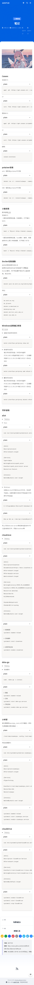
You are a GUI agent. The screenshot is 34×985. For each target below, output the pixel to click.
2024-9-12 (24, 30)
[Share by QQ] (9, 936)
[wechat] (5, 936)
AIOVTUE (10, 943)
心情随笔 (17, 19)
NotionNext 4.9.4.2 (20, 980)
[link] (2, 936)
